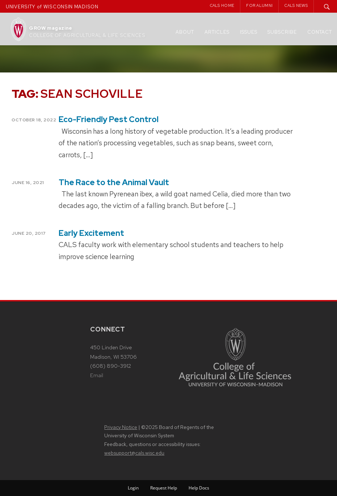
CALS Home (222, 5)
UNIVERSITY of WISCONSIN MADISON (52, 7)
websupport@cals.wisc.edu (134, 453)
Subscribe (282, 32)
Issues (248, 32)
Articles (217, 32)
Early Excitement (91, 233)
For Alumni (259, 5)
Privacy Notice (120, 427)
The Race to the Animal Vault (114, 182)
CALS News (296, 5)
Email (96, 375)
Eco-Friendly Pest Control (109, 119)
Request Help (163, 488)
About (185, 32)
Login (133, 488)
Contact (319, 32)
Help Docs (199, 488)
